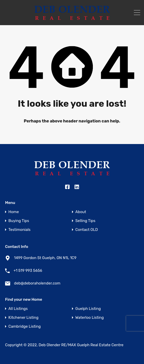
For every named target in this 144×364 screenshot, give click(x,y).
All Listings (18, 309)
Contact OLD (86, 230)
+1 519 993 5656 (27, 270)
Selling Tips (85, 221)
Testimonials (19, 230)
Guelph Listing (88, 309)
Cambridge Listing (24, 326)
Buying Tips (18, 221)
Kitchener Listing (23, 318)
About (80, 212)
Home (13, 212)
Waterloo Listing (89, 318)
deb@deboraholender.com (37, 283)
